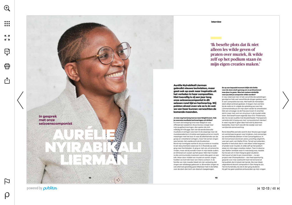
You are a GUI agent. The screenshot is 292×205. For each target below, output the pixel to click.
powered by (34, 188)
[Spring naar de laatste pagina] (278, 188)
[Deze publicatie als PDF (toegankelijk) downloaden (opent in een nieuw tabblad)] (7, 52)
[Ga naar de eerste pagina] (258, 188)
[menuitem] (7, 15)
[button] (7, 8)
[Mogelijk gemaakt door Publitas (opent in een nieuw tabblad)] (7, 195)
